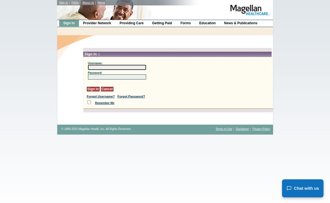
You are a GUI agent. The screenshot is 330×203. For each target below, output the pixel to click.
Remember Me (105, 103)
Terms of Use (223, 129)
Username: (95, 63)
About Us (88, 2)
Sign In (63, 2)
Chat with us (303, 188)
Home (101, 2)
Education (207, 23)
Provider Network (97, 23)
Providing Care (132, 23)
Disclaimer (242, 129)
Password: (95, 72)
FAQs (75, 2)
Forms (186, 23)
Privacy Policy (261, 129)
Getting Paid (162, 23)
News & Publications (241, 23)
